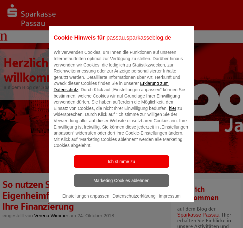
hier (172, 112)
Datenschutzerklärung (134, 200)
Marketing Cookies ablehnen (121, 184)
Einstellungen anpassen (85, 200)
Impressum (170, 200)
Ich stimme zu (121, 165)
